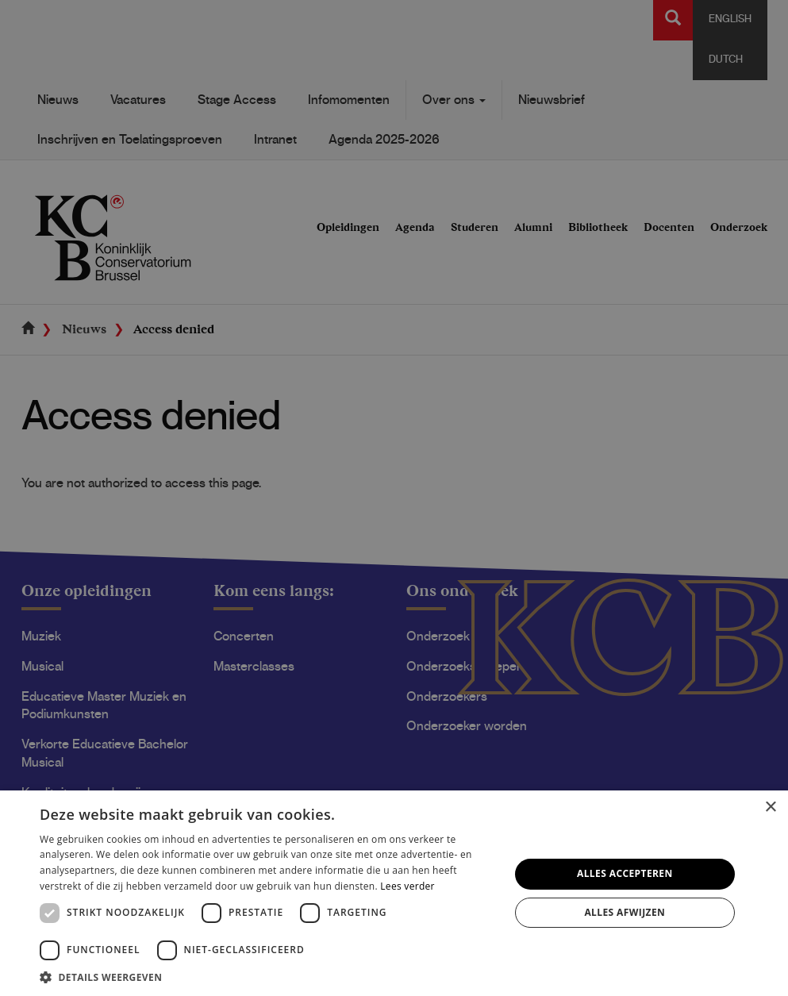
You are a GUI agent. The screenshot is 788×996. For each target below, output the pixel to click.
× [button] (770, 807)
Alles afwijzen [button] (624, 912)
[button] (267, 976)
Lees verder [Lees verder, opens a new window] (407, 886)
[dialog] (394, 498)
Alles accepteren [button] (625, 873)
